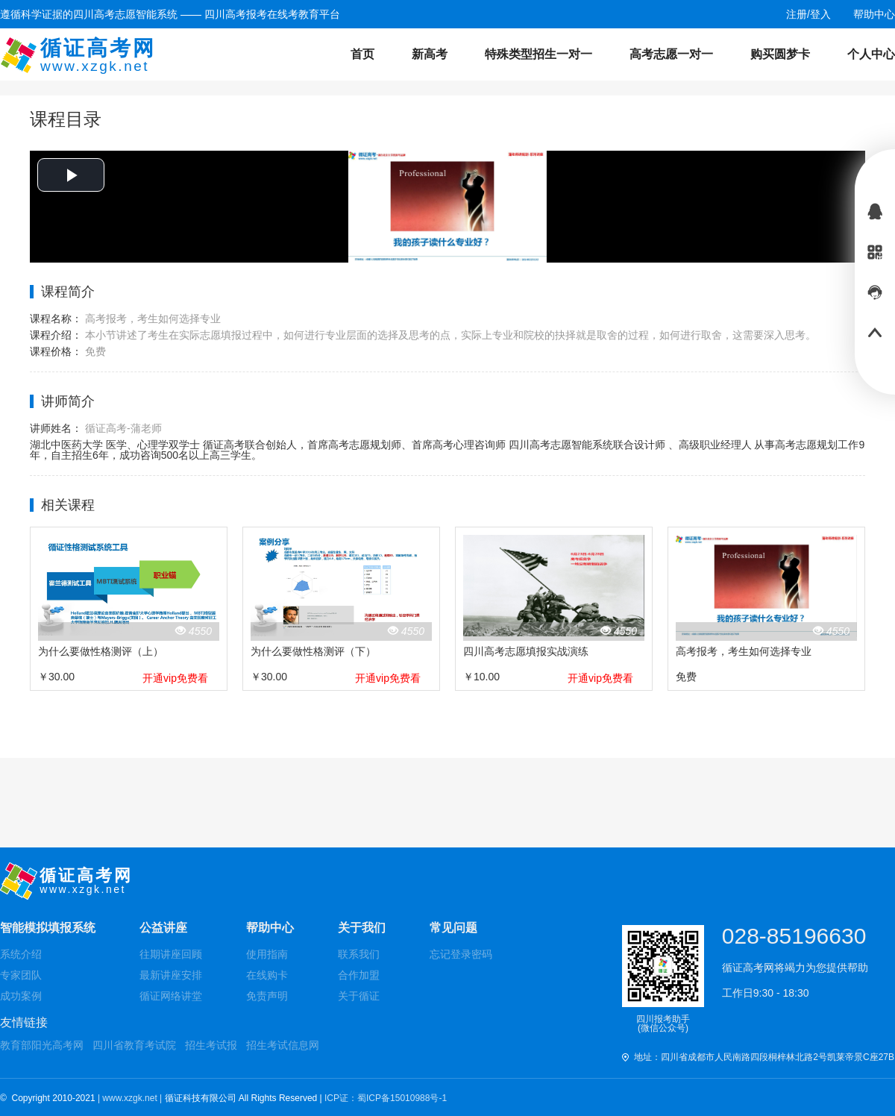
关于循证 (359, 996)
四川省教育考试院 (134, 1045)
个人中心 (871, 54)
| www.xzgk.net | (131, 1098)
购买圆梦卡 (780, 54)
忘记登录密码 (461, 954)
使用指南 (267, 954)
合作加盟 (359, 975)
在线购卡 (267, 975)
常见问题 (453, 927)
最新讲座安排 (170, 975)
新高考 (430, 54)
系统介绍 (21, 954)
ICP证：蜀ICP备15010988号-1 (385, 1098)
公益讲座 (163, 927)
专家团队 (21, 975)
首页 (362, 54)
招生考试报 (211, 1045)
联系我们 (359, 954)
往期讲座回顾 (170, 954)
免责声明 (267, 996)
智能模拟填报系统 (47, 927)
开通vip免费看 (175, 678)
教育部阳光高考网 (42, 1045)
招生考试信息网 (282, 1045)
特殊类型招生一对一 (538, 54)
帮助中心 (270, 927)
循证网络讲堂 (170, 996)
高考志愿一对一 (671, 54)
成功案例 (21, 996)
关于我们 (362, 927)
